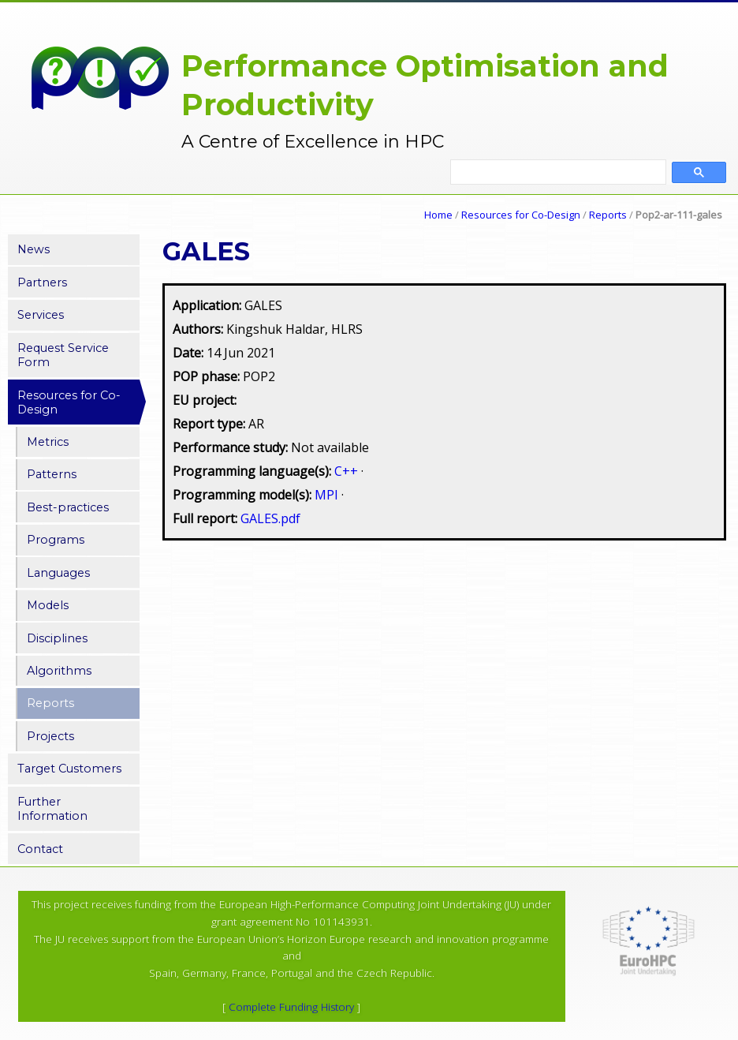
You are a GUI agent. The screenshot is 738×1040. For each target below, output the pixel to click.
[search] (558, 173)
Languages (58, 573)
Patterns (51, 474)
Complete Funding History (291, 1007)
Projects (50, 736)
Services (40, 315)
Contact (40, 849)
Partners (42, 282)
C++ (347, 471)
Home (438, 215)
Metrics (48, 442)
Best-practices (68, 507)
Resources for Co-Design (520, 215)
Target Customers (69, 768)
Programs (55, 540)
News (33, 249)
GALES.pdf (270, 518)
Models (48, 605)
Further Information (52, 809)
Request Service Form (63, 355)
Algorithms (59, 671)
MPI (328, 494)
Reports (608, 215)
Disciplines (57, 638)
